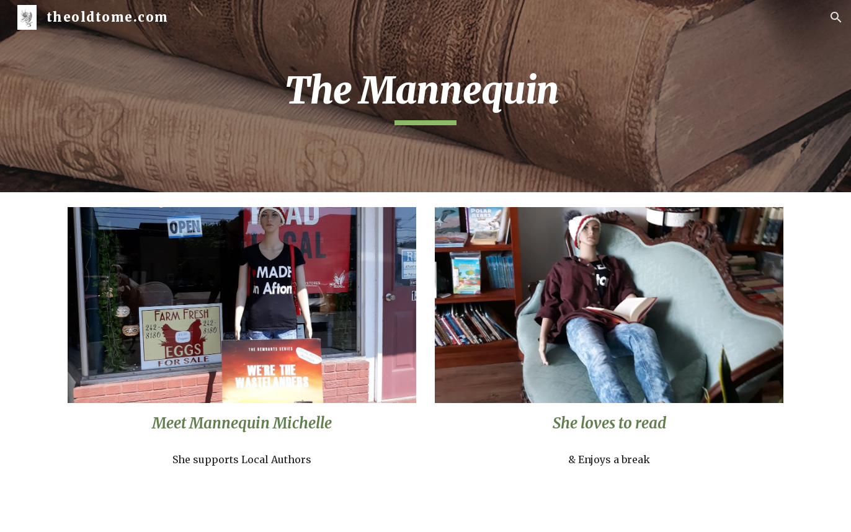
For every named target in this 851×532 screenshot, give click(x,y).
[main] (425, 96)
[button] (836, 17)
